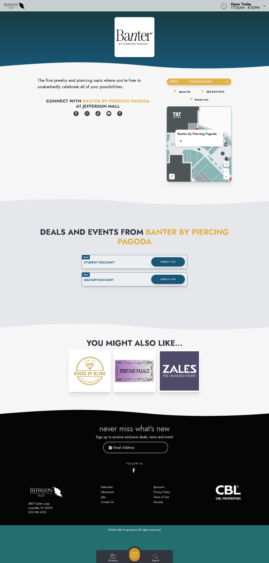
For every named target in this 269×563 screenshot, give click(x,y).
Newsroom (107, 492)
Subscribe (107, 487)
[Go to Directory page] (113, 558)
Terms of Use (161, 497)
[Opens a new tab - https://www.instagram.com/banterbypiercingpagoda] (87, 113)
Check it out (168, 261)
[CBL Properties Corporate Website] (216, 492)
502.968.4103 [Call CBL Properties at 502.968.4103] (37, 512)
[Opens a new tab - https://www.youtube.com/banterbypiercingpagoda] (108, 113)
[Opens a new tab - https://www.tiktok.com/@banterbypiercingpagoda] (97, 113)
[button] (247, 5)
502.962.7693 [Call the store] (215, 92)
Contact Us (107, 502)
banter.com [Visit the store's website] (201, 99)
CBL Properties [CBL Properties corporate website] (126, 530)
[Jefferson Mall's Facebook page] (134, 469)
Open (199, 82)
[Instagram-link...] (89, 371)
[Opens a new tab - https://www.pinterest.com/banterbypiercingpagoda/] (119, 113)
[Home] (101, 5)
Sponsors (159, 487)
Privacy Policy (161, 492)
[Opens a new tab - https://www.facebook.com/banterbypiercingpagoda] (76, 113)
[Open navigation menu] (135, 554)
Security (158, 502)
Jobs (103, 497)
